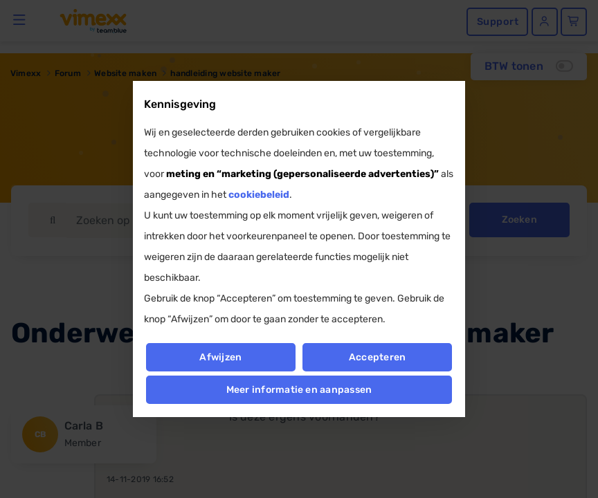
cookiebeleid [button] (258, 195)
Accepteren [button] (377, 357)
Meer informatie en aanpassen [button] (299, 390)
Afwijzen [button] (220, 357)
